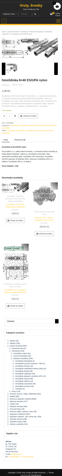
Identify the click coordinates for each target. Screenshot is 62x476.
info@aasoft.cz (16, 454)
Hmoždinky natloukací (23, 374)
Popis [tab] (5, 140)
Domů (4, 32)
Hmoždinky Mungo (22, 371)
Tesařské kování (16, 422)
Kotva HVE (50, 212)
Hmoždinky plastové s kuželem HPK (28, 376)
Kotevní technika (13, 32)
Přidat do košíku (29, 116)
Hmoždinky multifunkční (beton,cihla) (29, 369)
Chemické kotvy (18, 348)
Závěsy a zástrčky (16, 424)
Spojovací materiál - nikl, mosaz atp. (23, 417)
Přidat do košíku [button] (16, 220)
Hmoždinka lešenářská (23, 361)
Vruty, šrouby (31, 5)
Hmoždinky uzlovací (22, 386)
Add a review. (18, 85)
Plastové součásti (16, 406)
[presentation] (3, 69)
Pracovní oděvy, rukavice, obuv (21, 411)
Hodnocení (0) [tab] (19, 140)
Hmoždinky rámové (22, 379)
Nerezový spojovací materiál (20, 399)
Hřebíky (13, 343)
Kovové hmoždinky (20, 356)
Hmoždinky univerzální (27, 125)
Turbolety (18, 389)
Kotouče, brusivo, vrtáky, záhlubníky (23, 394)
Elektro (12, 341)
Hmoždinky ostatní (19, 284)
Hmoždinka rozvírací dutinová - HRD (28, 363)
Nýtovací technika (16, 401)
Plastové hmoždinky (36, 32)
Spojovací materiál (17, 414)
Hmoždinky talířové (22, 381)
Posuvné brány (15, 409)
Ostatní (12, 404)
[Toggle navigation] (58, 21)
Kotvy (44, 214)
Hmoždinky (24, 32)
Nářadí (12, 396)
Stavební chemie (16, 419)
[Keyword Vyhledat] (30, 321)
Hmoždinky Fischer (22, 366)
